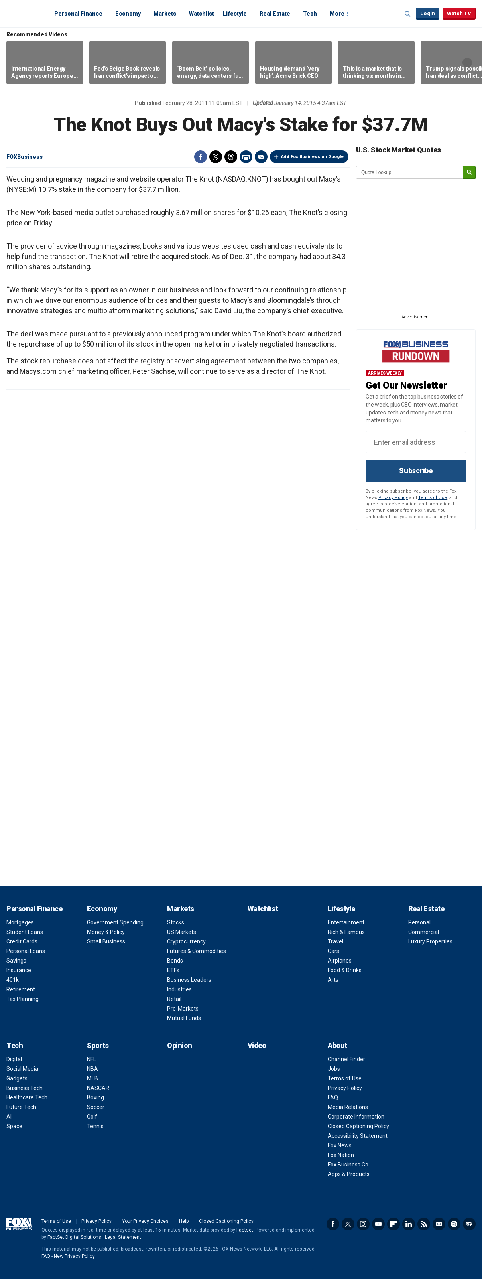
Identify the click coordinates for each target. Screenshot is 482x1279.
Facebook (200, 156)
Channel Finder (346, 1059)
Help (184, 1221)
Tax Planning (22, 999)
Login (427, 13)
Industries (179, 989)
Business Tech (24, 1088)
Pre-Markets (183, 1008)
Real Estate (275, 13)
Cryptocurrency (186, 941)
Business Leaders (189, 980)
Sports (98, 1045)
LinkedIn (408, 1224)
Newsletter (439, 1224)
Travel (335, 941)
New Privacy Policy (74, 1256)
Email (261, 156)
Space (14, 1126)
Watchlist (201, 13)
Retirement (20, 989)
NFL (91, 1059)
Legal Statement (123, 1237)
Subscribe (416, 470)
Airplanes (340, 960)
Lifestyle (235, 13)
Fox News (340, 1145)
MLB (92, 1078)
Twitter (215, 156)
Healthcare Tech (26, 1097)
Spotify (454, 1224)
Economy (128, 13)
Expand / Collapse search (408, 14)
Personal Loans (25, 951)
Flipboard (393, 1224)
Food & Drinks (345, 970)
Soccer (95, 1107)
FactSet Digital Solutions (74, 1237)
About (337, 1045)
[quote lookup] (410, 172)
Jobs (334, 1069)
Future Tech (21, 1107)
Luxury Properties (430, 941)
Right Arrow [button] (467, 62)
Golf (92, 1116)
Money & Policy (106, 932)
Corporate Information (356, 1116)
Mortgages (20, 922)
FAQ (333, 1097)
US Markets (181, 932)
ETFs (173, 970)
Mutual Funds (184, 1018)
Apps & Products (349, 1174)
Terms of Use (432, 497)
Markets (164, 13)
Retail (174, 999)
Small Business (106, 941)
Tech (310, 13)
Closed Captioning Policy (358, 1126)
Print (246, 156)
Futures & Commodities (196, 951)
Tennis (95, 1126)
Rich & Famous (346, 932)
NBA (92, 1069)
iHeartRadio (469, 1224)
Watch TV (459, 13)
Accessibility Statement (358, 1136)
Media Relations (348, 1107)
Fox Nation (341, 1155)
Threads (230, 156)
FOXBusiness (24, 157)
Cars (333, 951)
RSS (423, 1224)
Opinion (179, 1045)
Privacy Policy (393, 497)
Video (257, 1045)
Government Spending (115, 922)
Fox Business (25, 13)
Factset (244, 1230)
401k (12, 980)
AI (9, 1116)
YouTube (378, 1224)
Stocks (175, 922)
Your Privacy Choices (145, 1221)
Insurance (18, 970)
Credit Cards (21, 941)
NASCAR (98, 1088)
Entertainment (346, 922)
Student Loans (24, 932)
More (337, 13)
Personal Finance (78, 13)
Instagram (363, 1224)
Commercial (423, 932)
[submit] (469, 172)
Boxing (95, 1097)
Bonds (175, 960)
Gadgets (17, 1078)
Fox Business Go (348, 1164)
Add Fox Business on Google (312, 156)
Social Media (22, 1069)
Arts (333, 980)
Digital (14, 1059)
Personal (419, 922)
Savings (16, 960)
